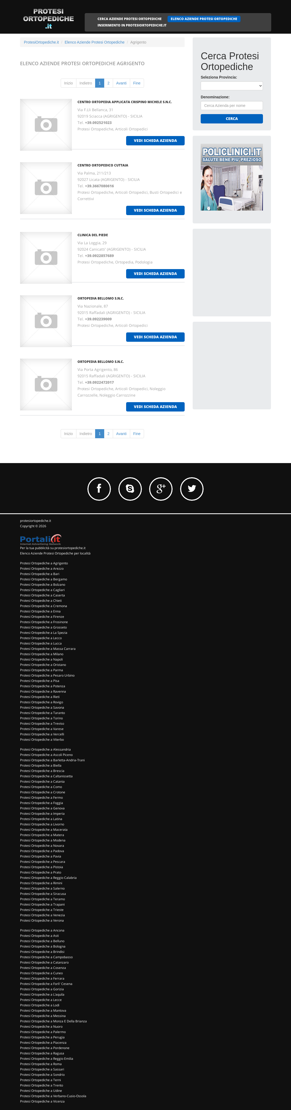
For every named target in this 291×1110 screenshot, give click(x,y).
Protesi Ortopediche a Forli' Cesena (46, 983)
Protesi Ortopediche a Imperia (42, 813)
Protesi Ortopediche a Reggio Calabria (48, 877)
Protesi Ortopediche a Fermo (41, 797)
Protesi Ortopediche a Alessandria (45, 749)
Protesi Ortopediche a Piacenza (43, 1042)
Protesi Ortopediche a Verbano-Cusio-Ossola (53, 1096)
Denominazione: (215, 97)
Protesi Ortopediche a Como (41, 787)
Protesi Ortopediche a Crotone (42, 792)
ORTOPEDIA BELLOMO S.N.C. (100, 298)
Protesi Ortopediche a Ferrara (42, 978)
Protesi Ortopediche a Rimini (41, 883)
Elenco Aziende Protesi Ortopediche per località (55, 553)
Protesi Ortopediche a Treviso (42, 723)
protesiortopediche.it (35, 520)
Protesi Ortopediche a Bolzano (42, 584)
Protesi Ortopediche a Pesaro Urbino (47, 675)
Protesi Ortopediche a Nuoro (41, 1026)
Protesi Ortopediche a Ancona (42, 930)
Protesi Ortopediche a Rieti (40, 696)
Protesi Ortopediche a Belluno (42, 941)
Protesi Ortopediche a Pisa (39, 680)
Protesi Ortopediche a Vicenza (42, 1101)
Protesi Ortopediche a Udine (41, 1090)
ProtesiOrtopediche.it (41, 42)
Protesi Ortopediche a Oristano (43, 664)
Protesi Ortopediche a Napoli (41, 659)
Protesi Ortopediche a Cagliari (42, 590)
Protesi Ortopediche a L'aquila (42, 994)
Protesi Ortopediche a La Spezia (43, 632)
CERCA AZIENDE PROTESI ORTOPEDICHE (130, 19)
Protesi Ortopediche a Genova (42, 808)
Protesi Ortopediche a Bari (39, 574)
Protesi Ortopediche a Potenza (42, 686)
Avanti (121, 83)
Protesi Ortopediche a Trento (41, 1085)
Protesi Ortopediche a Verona (42, 920)
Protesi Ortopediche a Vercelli (42, 734)
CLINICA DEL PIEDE (92, 235)
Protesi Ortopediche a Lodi (39, 1005)
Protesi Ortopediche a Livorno (42, 824)
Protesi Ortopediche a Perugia (42, 1037)
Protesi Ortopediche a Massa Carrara (48, 648)
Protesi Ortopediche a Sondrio (42, 1074)
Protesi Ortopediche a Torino (41, 718)
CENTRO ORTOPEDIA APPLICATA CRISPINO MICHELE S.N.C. (124, 102)
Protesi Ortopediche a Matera (42, 835)
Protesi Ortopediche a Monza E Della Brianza (53, 1021)
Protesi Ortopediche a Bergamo (43, 579)
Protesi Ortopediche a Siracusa (43, 893)
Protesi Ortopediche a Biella (40, 765)
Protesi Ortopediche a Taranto (42, 713)
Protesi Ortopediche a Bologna (42, 946)
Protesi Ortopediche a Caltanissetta (46, 776)
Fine (137, 83)
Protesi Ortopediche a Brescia (42, 771)
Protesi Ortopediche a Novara (42, 845)
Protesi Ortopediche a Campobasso (46, 957)
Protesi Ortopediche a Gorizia (42, 989)
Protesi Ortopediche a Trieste (42, 909)
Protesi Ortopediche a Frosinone (44, 622)
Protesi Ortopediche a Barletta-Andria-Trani (52, 760)
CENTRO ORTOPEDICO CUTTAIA (102, 165)
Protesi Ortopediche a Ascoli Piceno (46, 754)
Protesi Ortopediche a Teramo (42, 899)
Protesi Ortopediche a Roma (41, 1064)
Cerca (232, 118)
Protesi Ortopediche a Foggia (41, 803)
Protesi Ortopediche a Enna (40, 611)
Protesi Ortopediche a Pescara (42, 861)
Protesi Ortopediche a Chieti (41, 600)
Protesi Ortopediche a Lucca (41, 643)
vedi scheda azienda (155, 140)
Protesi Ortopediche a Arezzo (42, 568)
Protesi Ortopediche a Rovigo (41, 702)
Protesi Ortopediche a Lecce (41, 1000)
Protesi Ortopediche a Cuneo (41, 973)
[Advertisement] (241, 270)
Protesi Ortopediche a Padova (42, 851)
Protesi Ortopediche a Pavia (40, 856)
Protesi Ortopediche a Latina (41, 819)
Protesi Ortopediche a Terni (40, 1080)
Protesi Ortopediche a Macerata (44, 829)
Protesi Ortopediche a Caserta (42, 595)
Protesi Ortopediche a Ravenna (43, 691)
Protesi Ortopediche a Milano (41, 654)
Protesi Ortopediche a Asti (39, 935)
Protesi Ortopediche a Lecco (41, 638)
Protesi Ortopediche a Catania (42, 781)
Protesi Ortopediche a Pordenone (44, 1048)
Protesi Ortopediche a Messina (43, 1016)
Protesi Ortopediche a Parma (41, 670)
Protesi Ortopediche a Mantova (43, 1010)
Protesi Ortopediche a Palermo (43, 1032)
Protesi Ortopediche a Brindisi (42, 951)
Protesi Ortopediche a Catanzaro (44, 962)
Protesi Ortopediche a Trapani (42, 904)
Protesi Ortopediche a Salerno (42, 888)
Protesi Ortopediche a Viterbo (42, 739)
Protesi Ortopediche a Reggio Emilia (46, 1058)
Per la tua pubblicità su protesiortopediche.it (53, 548)
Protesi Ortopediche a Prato (40, 872)
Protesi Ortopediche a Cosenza (43, 967)
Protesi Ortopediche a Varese (42, 729)
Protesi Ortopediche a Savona (42, 707)
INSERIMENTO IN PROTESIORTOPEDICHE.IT (132, 25)
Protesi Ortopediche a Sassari (42, 1069)
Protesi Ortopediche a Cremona (43, 606)
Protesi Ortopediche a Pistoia (41, 867)
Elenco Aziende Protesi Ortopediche (95, 42)
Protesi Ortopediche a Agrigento (44, 563)
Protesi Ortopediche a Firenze (42, 616)
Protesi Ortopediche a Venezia (42, 915)
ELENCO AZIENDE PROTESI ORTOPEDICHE (204, 19)
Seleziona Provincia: (219, 77)
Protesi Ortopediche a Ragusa (42, 1053)
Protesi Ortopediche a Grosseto (43, 627)
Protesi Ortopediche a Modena (42, 840)
